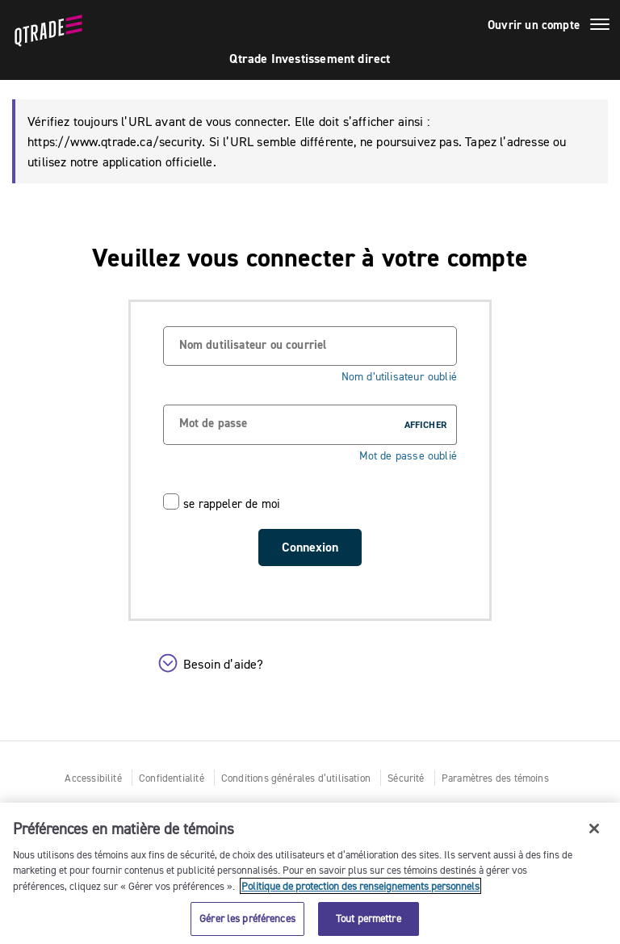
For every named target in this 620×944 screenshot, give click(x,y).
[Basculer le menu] (600, 26)
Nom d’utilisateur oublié (399, 377)
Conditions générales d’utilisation (296, 777)
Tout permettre (368, 918)
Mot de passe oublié (408, 456)
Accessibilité (93, 777)
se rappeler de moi (231, 503)
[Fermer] (594, 828)
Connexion (310, 547)
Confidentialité (171, 777)
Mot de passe (213, 423)
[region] (310, 873)
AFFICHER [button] (425, 424)
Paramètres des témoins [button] (495, 777)
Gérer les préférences (247, 918)
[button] (318, 667)
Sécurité (406, 777)
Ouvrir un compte (534, 25)
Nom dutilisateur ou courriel (253, 345)
